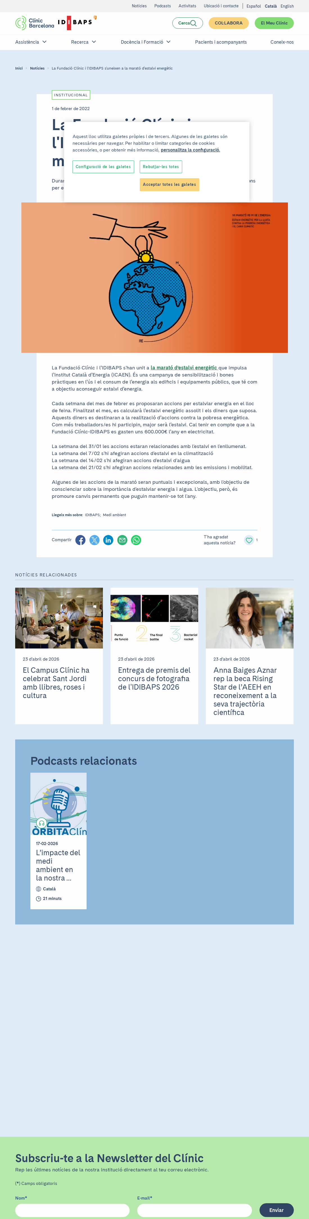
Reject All (172, 166)
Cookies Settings (93, 166)
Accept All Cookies (218, 166)
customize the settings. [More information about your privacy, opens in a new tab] (122, 150)
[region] (156, 153)
